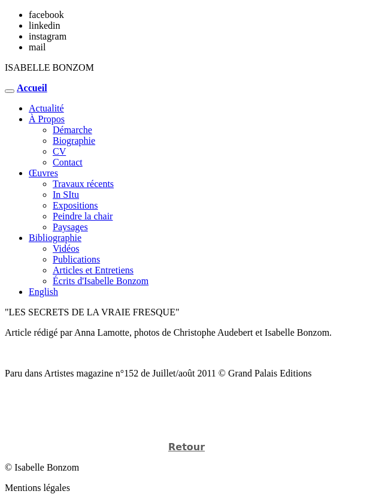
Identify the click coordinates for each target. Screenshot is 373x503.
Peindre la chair (83, 216)
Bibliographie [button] (55, 238)
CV (59, 151)
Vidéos (66, 248)
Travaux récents (83, 184)
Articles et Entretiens (93, 270)
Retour (186, 447)
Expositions (75, 205)
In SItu (66, 194)
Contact (68, 162)
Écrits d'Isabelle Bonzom (100, 281)
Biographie (74, 140)
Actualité (46, 108)
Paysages (70, 227)
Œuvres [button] (43, 173)
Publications (76, 259)
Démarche (72, 130)
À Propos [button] (47, 119)
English (43, 292)
